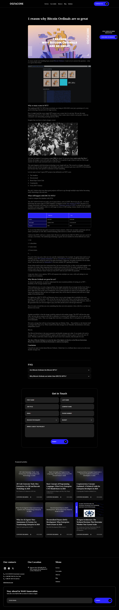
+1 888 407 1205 (12, 578)
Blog (65, 4)
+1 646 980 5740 (13, 576)
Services (47, 4)
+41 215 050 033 (14, 574)
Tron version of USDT (73, 203)
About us (60, 4)
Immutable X (48, 262)
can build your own (63, 258)
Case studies (53, 4)
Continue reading (24, 497)
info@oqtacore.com (8, 582)
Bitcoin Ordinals (59, 61)
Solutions (70, 4)
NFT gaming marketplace (45, 258)
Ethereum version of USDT (67, 205)
